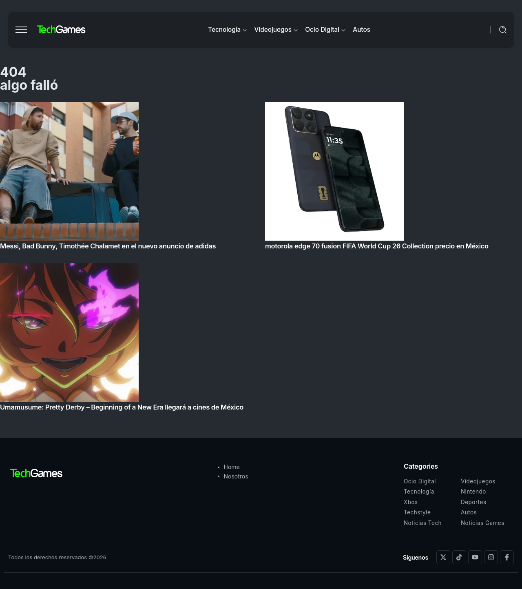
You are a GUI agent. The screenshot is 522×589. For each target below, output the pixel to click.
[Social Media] (443, 557)
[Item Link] (261, 259)
